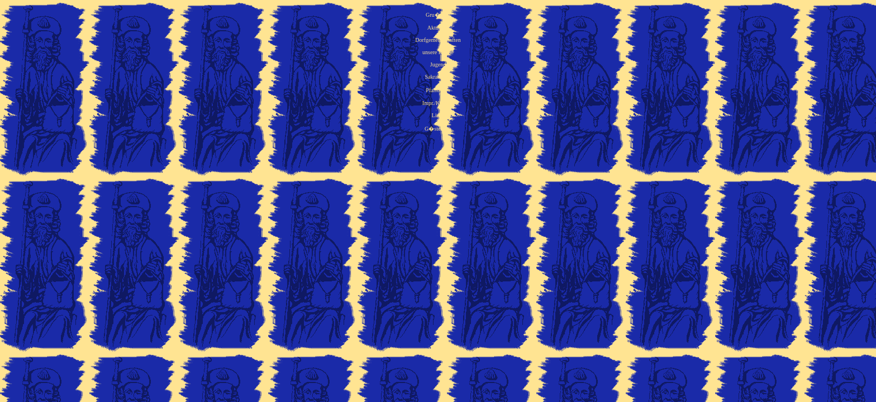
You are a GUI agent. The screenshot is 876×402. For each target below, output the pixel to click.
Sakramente (438, 77)
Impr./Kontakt (438, 103)
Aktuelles (438, 28)
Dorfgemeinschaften (438, 40)
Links (438, 115)
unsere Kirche (438, 52)
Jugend (438, 64)
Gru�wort (438, 15)
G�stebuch (438, 129)
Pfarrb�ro (438, 90)
